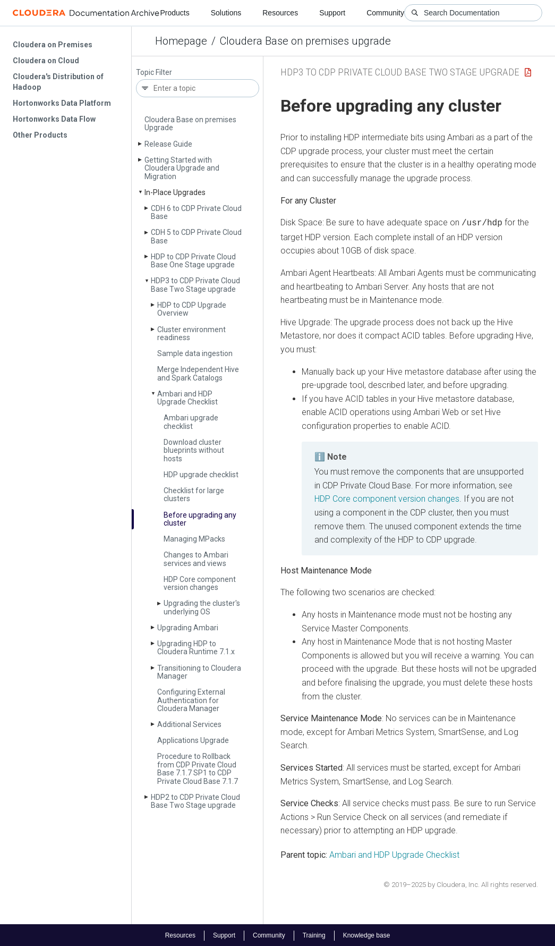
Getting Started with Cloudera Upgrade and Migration (181, 168)
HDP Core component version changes (200, 583)
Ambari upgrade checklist (191, 421)
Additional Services (189, 724)
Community (385, 13)
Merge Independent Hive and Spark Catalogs (198, 373)
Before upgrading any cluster (200, 519)
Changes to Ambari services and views (196, 559)
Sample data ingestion (195, 353)
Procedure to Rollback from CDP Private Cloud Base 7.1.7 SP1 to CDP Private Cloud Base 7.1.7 (197, 768)
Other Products (40, 135)
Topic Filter (154, 73)
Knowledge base (366, 934)
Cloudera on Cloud (46, 60)
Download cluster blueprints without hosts (194, 450)
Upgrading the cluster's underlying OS (202, 607)
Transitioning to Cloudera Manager (199, 672)
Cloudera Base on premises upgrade (305, 41)
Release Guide (168, 144)
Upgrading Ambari (187, 627)
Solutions (226, 13)
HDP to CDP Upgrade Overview (191, 309)
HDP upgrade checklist (201, 474)
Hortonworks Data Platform (62, 103)
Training (314, 934)
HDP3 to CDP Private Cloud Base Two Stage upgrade (195, 284)
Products (174, 13)
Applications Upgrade (193, 740)
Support (332, 13)
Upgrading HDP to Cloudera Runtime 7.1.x (196, 647)
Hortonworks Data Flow (54, 119)
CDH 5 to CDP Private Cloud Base (196, 236)
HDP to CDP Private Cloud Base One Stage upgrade (193, 260)
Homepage (181, 41)
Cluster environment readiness (191, 333)
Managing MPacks (194, 539)
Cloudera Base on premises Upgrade (190, 123)
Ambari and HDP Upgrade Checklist (187, 398)
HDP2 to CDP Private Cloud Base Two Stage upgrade (195, 801)
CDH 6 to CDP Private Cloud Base (196, 212)
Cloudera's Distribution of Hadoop (58, 81)
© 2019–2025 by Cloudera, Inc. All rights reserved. (460, 884)
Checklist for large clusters (194, 494)
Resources (280, 13)
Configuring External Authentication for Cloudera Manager (191, 700)
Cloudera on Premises (52, 44)
